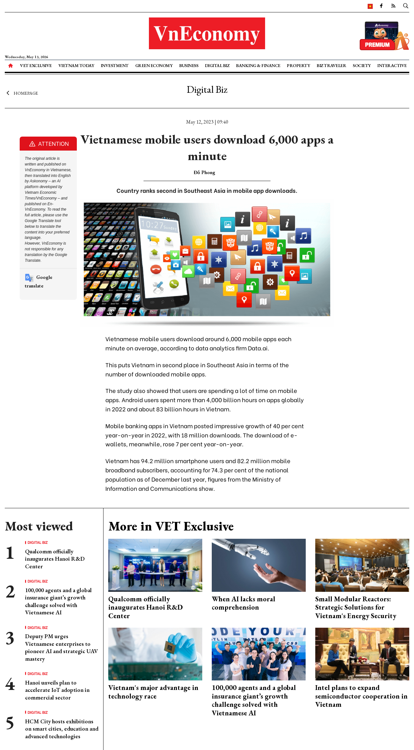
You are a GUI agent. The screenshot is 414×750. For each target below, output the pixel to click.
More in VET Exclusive (171, 526)
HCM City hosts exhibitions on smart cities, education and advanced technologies (61, 729)
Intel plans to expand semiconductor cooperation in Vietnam (361, 696)
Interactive (392, 65)
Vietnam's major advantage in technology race (153, 691)
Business (188, 65)
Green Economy (154, 65)
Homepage (21, 93)
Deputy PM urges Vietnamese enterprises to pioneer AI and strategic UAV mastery (61, 647)
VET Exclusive (36, 65)
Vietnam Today (76, 65)
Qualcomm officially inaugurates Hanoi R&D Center (55, 559)
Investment (115, 65)
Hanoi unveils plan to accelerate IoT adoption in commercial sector (57, 690)
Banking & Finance (258, 65)
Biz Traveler (331, 65)
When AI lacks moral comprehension (243, 603)
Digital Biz (217, 65)
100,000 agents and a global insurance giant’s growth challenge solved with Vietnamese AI (58, 601)
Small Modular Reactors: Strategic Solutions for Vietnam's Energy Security (355, 607)
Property (298, 65)
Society (362, 65)
